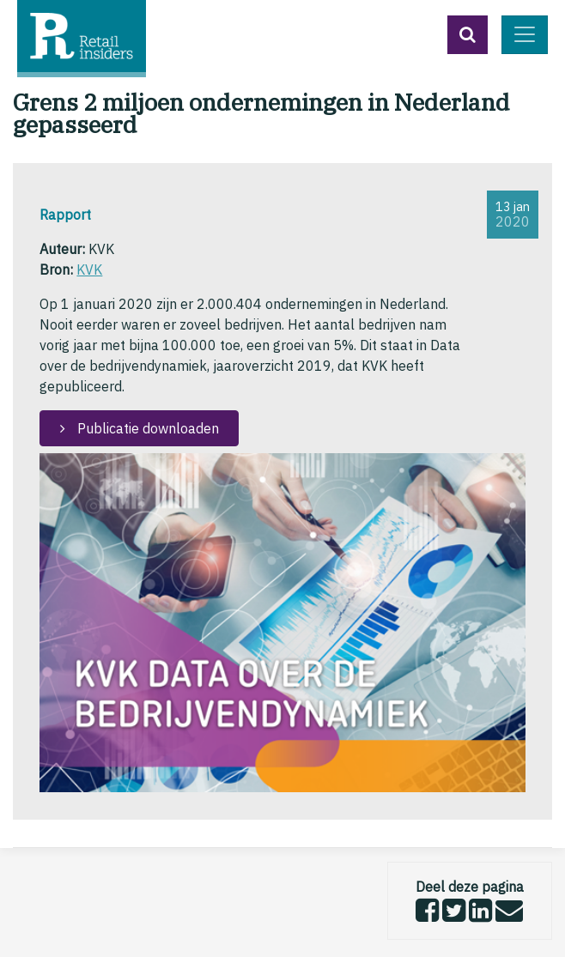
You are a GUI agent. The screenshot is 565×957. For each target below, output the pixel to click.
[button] (467, 34)
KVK (89, 269)
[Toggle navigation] (524, 34)
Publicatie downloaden (146, 428)
